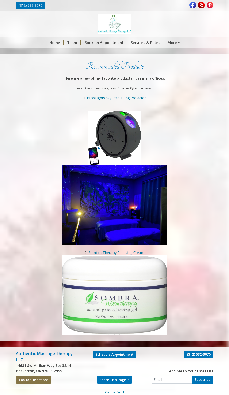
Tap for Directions (34, 379)
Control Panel (114, 392)
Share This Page (113, 379)
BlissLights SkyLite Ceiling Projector (116, 97)
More (172, 42)
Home (56, 42)
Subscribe (203, 379)
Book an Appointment (105, 42)
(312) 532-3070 (30, 5)
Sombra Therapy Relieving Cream (116, 252)
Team (74, 42)
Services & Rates (147, 42)
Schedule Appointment (115, 354)
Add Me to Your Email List (191, 371)
